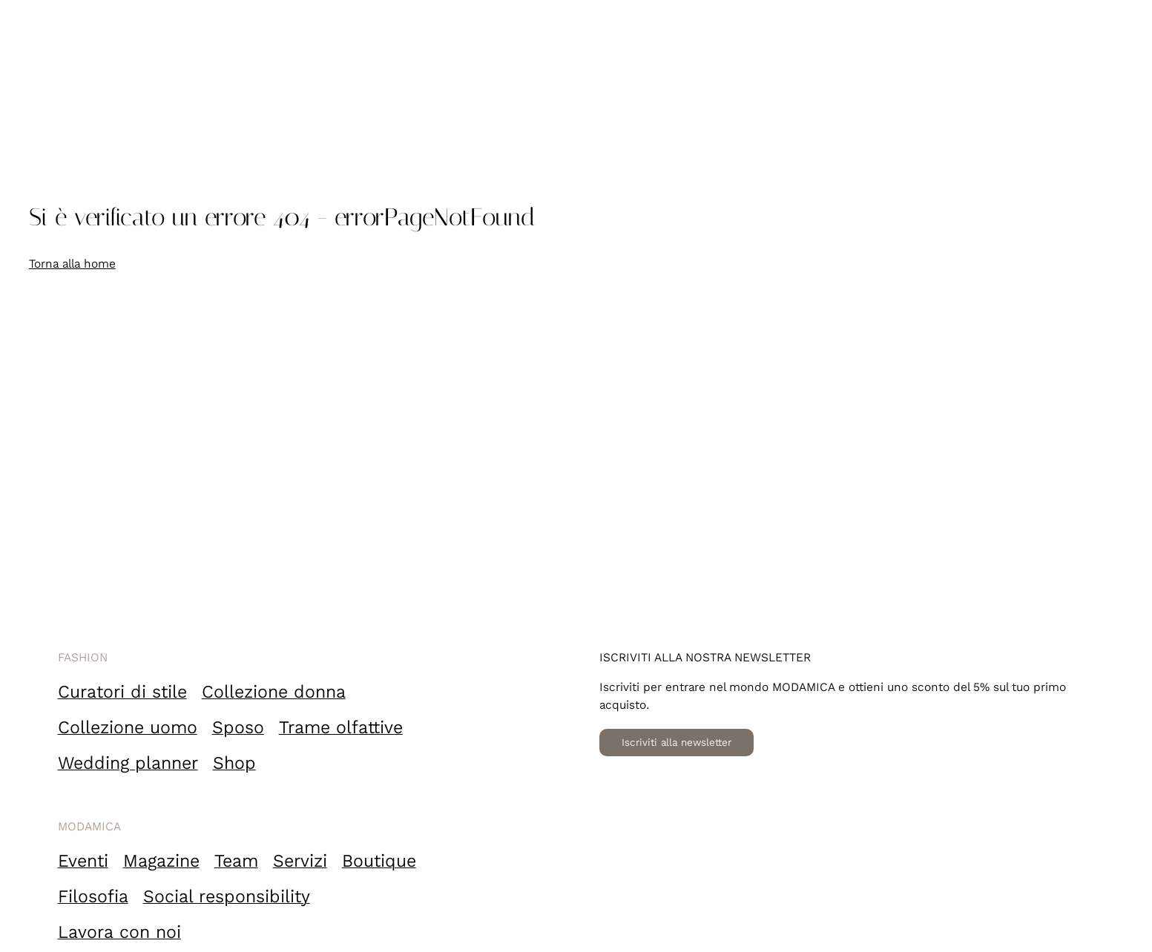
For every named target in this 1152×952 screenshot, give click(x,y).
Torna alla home (72, 264)
